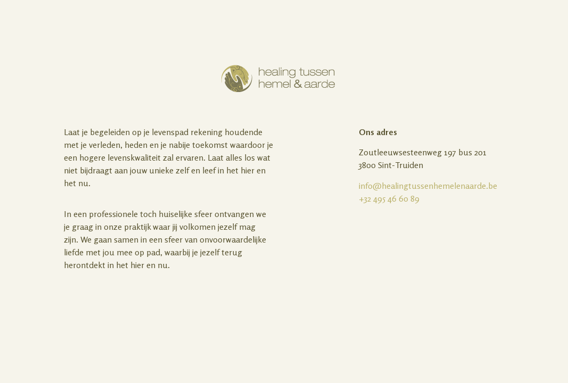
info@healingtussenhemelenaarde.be (428, 185)
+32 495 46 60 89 (389, 198)
